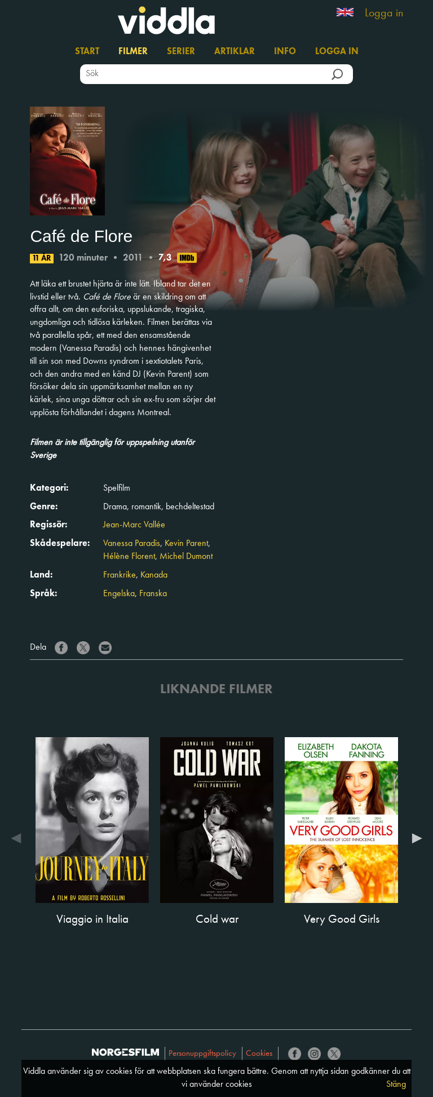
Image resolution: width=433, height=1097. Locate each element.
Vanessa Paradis (131, 543)
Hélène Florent (129, 556)
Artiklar (234, 51)
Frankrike (119, 575)
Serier (181, 51)
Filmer (133, 51)
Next (414, 838)
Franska (153, 593)
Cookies (259, 1054)
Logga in (384, 13)
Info (285, 51)
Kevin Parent (186, 543)
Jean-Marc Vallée (134, 525)
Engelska (119, 593)
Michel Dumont (186, 556)
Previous (18, 838)
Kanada (153, 575)
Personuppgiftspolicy (202, 1054)
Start (87, 51)
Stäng (396, 1084)
